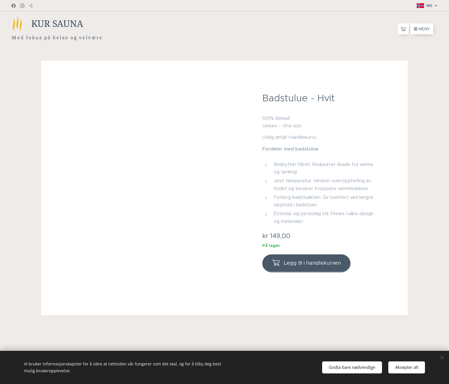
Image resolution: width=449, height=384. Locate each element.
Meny (422, 28)
